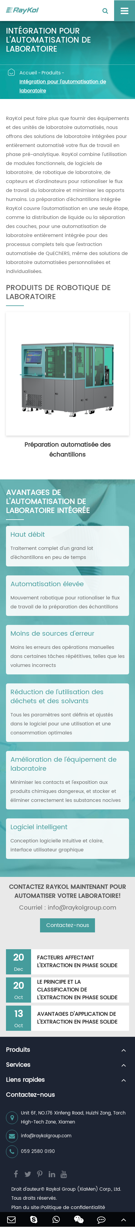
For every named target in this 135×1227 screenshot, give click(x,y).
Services (18, 1065)
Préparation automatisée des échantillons (67, 450)
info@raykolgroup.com (38, 1136)
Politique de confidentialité (73, 1207)
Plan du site (25, 1207)
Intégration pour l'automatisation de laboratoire (62, 86)
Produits (51, 73)
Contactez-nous (67, 925)
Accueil (28, 73)
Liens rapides (25, 1080)
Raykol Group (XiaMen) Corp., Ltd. (83, 1189)
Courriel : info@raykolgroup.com (67, 908)
